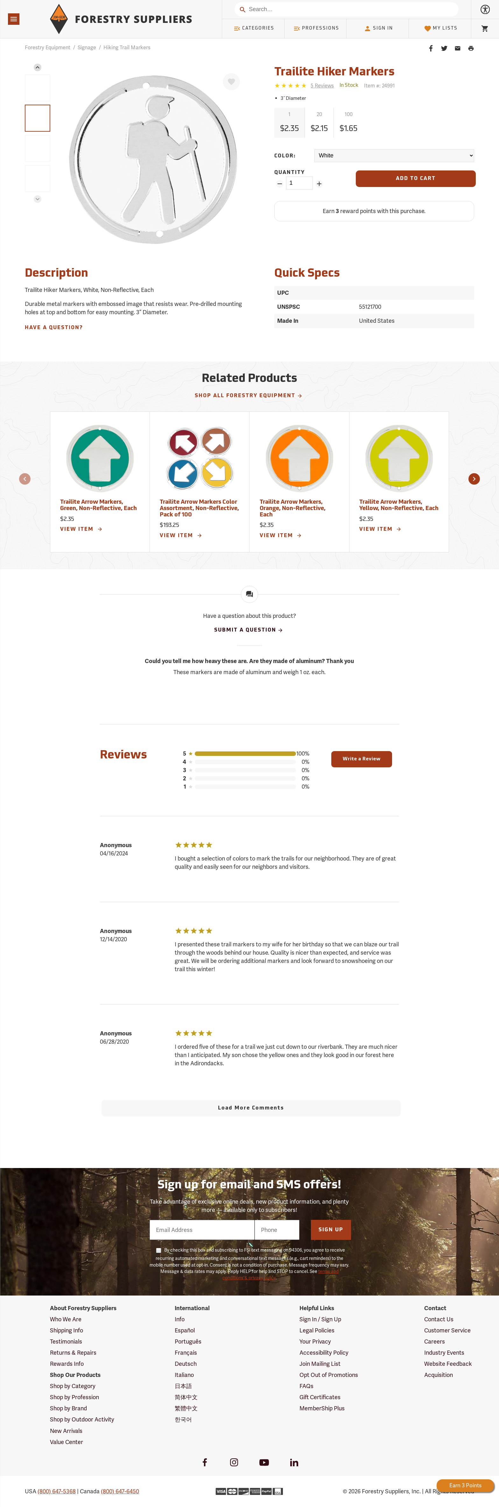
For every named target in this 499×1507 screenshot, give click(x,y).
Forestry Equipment (47, 47)
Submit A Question (249, 630)
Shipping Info (66, 1330)
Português (188, 1341)
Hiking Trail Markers (127, 47)
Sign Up (331, 1230)
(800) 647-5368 (57, 1491)
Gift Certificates (320, 1397)
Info (180, 1319)
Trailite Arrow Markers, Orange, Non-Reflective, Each (293, 508)
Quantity (289, 172)
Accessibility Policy (323, 1352)
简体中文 (186, 1397)
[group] (37, 87)
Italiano (184, 1375)
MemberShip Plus (322, 1408)
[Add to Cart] (415, 178)
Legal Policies (316, 1330)
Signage (87, 47)
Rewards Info (67, 1363)
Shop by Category (72, 1386)
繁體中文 (186, 1408)
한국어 (183, 1419)
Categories (254, 28)
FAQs (306, 1386)
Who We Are (65, 1319)
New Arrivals (66, 1430)
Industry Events (444, 1352)
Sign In (378, 28)
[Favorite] (231, 81)
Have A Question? (54, 327)
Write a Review (362, 759)
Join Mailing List (320, 1363)
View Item (81, 529)
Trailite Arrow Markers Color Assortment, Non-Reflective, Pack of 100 (199, 508)
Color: (285, 156)
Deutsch (186, 1363)
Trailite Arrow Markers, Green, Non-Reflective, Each (98, 505)
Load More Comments (251, 1108)
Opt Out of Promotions (328, 1375)
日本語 (183, 1386)
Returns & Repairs (73, 1352)
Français (186, 1352)
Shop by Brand (68, 1408)
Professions (316, 28)
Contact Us (438, 1319)
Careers (434, 1341)
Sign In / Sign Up (320, 1319)
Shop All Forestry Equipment (249, 396)
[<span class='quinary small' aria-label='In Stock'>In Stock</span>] (349, 85)
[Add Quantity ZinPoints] (319, 184)
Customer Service (447, 1330)
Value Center (66, 1442)
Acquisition (438, 1375)
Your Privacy (315, 1341)
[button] (37, 67)
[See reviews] (322, 85)
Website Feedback (448, 1363)
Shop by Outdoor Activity (82, 1419)
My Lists (441, 28)
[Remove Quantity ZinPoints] (279, 184)
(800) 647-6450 (120, 1491)
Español (185, 1330)
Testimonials (66, 1341)
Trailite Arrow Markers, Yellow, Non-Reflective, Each (399, 505)
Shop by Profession (74, 1397)
